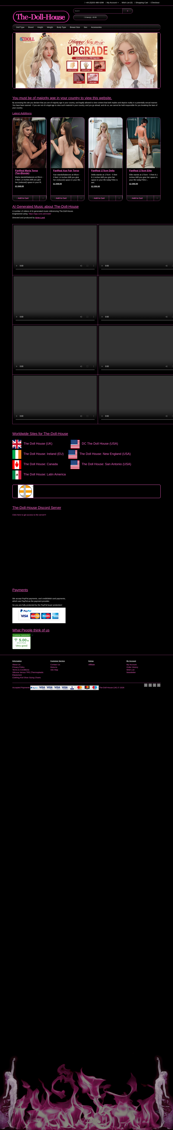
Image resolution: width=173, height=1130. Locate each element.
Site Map (54, 670)
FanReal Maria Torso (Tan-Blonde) (26, 172)
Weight (50, 27)
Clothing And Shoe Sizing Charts (26, 677)
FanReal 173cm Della (102, 170)
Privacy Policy (18, 667)
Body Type (61, 27)
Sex (85, 27)
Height (40, 27)
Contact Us (55, 664)
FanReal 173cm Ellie (140, 170)
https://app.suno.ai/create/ (40, 214)
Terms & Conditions (20, 670)
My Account (132, 664)
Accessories (96, 27)
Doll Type (20, 27)
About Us (16, 664)
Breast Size (75, 27)
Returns (53, 667)
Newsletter (131, 672)
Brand (30, 27)
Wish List (130, 670)
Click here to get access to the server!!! (29, 515)
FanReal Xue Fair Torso (66, 170)
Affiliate (91, 664)
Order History (132, 667)
